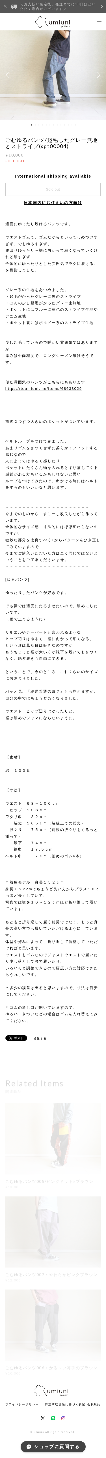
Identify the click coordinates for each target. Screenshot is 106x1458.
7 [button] (53, 125)
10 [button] (64, 125)
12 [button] (71, 125)
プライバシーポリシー (22, 1404)
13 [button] (75, 125)
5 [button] (46, 125)
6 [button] (49, 125)
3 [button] (38, 125)
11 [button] (68, 125)
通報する (40, 1038)
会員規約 (94, 1404)
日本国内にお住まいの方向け (53, 202)
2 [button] (35, 125)
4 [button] (42, 125)
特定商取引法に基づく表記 (65, 1404)
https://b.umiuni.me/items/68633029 (43, 388)
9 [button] (60, 125)
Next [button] (97, 75)
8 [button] (57, 125)
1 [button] (31, 125)
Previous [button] (8, 75)
